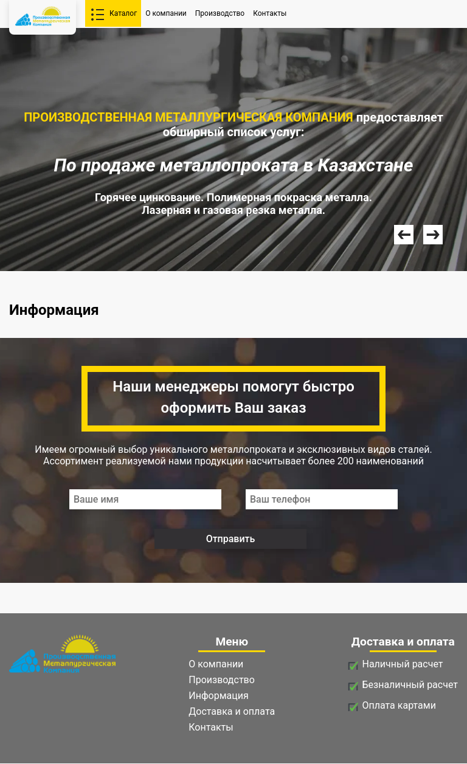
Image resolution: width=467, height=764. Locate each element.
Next (433, 234)
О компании (166, 13)
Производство (219, 13)
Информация (218, 695)
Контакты (269, 13)
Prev (403, 234)
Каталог (123, 13)
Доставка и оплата (232, 711)
